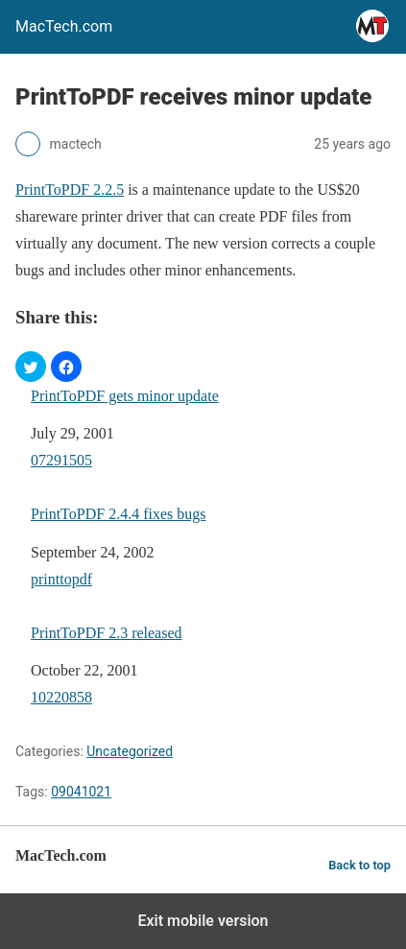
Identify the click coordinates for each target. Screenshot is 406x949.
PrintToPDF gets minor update (125, 396)
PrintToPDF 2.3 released (106, 633)
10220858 (61, 697)
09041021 (81, 791)
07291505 (61, 460)
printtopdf (61, 579)
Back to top (359, 865)
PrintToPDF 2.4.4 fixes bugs (118, 514)
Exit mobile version (202, 921)
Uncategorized (129, 751)
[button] (30, 366)
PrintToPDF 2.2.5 (69, 189)
